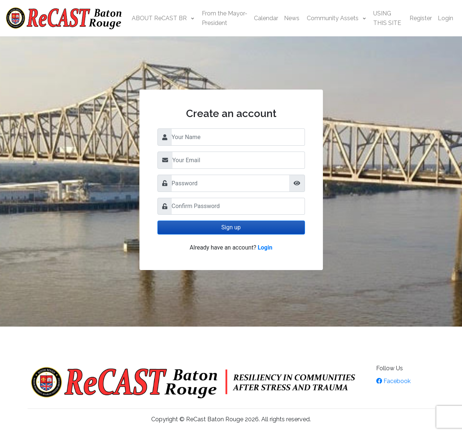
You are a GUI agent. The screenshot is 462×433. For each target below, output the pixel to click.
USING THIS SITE (387, 18)
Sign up (231, 227)
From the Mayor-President (224, 18)
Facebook (393, 381)
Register (421, 18)
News (291, 18)
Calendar (266, 18)
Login (445, 18)
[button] (163, 18)
